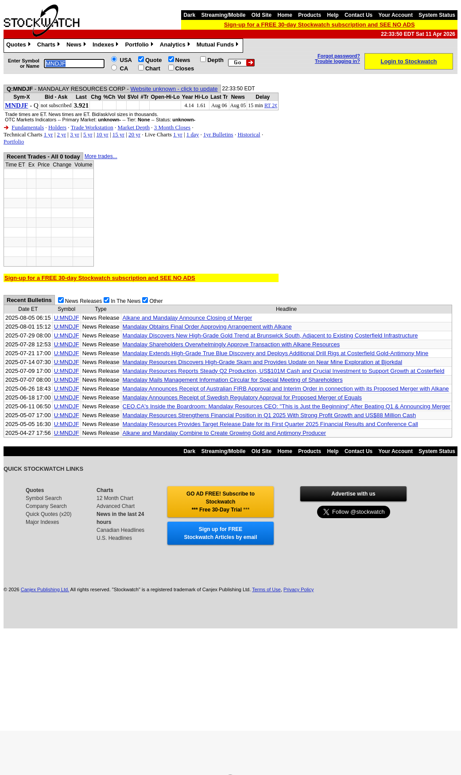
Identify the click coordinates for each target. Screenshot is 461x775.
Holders (57, 127)
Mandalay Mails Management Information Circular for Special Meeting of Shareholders (233, 379)
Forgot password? (339, 55)
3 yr (74, 134)
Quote (153, 60)
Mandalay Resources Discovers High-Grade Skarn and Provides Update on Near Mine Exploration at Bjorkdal (263, 362)
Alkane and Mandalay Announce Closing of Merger (187, 317)
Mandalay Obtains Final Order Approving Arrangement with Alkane (207, 326)
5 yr (88, 134)
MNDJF (16, 105)
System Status (436, 15)
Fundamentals (28, 127)
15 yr (118, 134)
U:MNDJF (66, 317)
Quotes (19, 45)
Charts (49, 45)
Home (285, 15)
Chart (152, 68)
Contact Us (358, 15)
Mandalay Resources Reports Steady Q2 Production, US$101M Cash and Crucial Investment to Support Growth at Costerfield (284, 371)
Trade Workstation (92, 127)
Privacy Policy (298, 589)
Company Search (46, 506)
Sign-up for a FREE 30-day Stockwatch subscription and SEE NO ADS (319, 24)
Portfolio (140, 45)
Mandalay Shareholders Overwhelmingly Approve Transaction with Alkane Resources (231, 344)
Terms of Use (266, 589)
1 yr (48, 134)
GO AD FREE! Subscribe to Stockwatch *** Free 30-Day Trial (220, 502)
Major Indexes (42, 522)
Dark (189, 15)
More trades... (101, 156)
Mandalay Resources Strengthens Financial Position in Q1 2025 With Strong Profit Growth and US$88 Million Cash (269, 415)
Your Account (396, 15)
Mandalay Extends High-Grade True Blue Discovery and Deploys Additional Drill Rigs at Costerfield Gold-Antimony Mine (276, 353)
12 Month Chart (115, 498)
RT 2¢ (270, 105)
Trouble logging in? (337, 61)
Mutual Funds (219, 45)
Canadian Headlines (120, 530)
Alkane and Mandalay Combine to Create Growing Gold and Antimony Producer (224, 433)
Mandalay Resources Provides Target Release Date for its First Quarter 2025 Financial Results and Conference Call (270, 424)
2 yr (61, 134)
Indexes (106, 45)
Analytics (176, 45)
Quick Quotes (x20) (48, 514)
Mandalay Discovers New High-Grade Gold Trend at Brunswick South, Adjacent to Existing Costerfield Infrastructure (270, 335)
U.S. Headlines (114, 538)
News (77, 45)
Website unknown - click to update (174, 88)
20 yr (134, 134)
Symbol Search (44, 498)
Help (333, 15)
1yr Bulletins (218, 134)
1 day (192, 134)
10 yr (102, 134)
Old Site (261, 15)
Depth (215, 60)
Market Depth (133, 127)
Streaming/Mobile (223, 15)
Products (309, 15)
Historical (248, 134)
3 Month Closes (172, 127)
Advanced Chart (116, 506)
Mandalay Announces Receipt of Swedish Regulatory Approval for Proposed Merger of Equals (242, 397)
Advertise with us (353, 494)
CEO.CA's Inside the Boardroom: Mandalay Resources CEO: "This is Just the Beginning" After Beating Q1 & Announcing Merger (286, 406)
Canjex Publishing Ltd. (45, 589)
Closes (184, 68)
